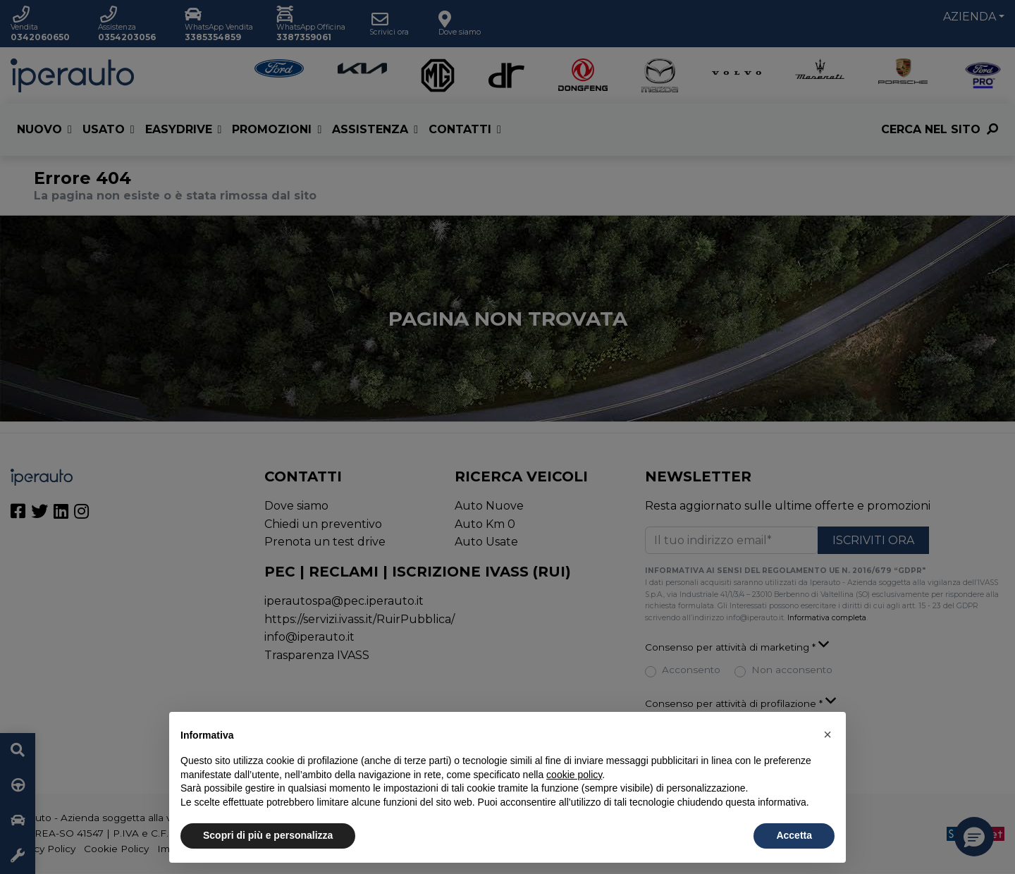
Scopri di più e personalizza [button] (268, 835)
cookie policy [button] (574, 774)
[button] (827, 734)
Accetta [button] (794, 835)
